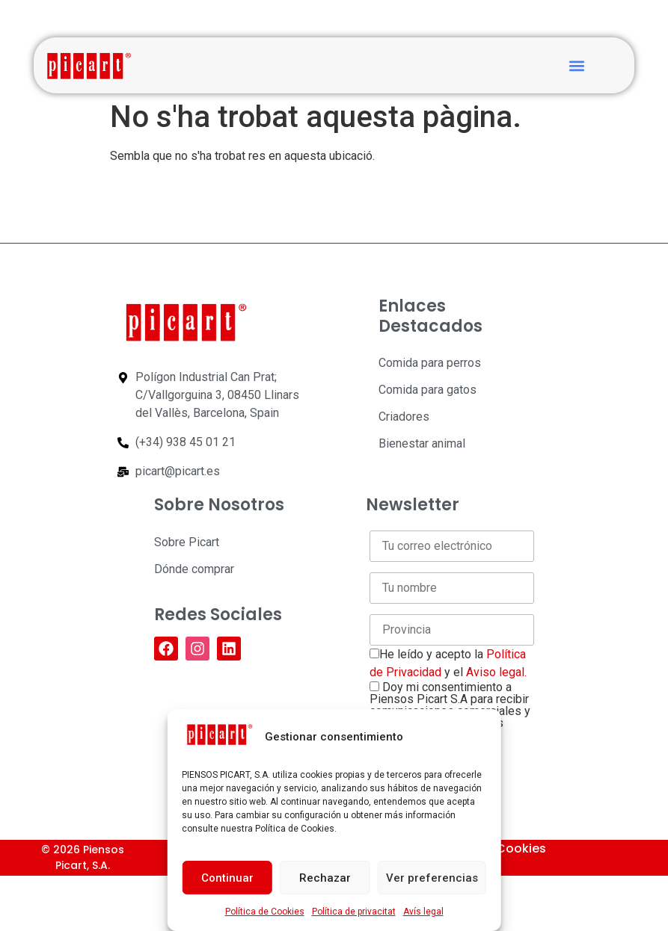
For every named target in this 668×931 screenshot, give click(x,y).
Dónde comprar (194, 569)
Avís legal (423, 911)
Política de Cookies (264, 911)
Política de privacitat (354, 911)
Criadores (404, 416)
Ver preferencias (432, 878)
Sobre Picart (186, 542)
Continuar (227, 878)
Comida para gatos (428, 390)
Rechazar (325, 878)
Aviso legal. (496, 672)
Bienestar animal (422, 443)
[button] (576, 65)
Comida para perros (430, 363)
